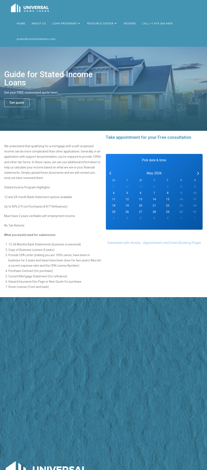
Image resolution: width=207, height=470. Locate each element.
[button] (16, 102)
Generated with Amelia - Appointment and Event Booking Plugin (154, 243)
